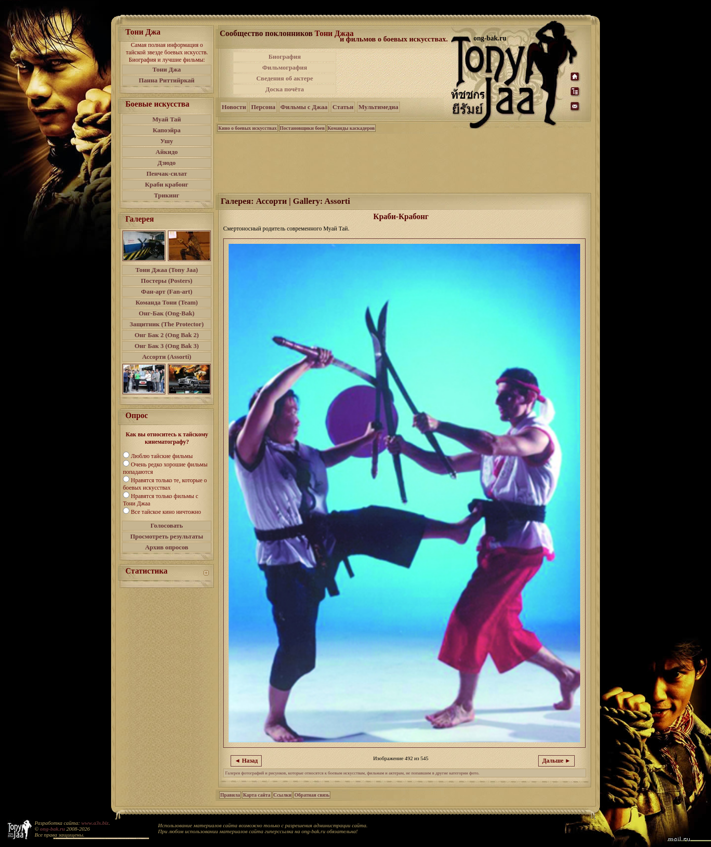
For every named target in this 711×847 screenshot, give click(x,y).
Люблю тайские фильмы (162, 456)
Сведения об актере (284, 78)
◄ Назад (246, 760)
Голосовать (167, 525)
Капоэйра (167, 130)
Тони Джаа (334, 33)
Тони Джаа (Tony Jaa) (166, 269)
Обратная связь (311, 795)
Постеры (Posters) (166, 280)
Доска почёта (284, 89)
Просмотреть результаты (166, 536)
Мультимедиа (378, 107)
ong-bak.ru (52, 829)
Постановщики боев (302, 128)
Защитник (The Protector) (167, 324)
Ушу (166, 141)
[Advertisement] (394, 73)
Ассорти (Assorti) (167, 356)
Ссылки (283, 795)
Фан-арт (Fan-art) (167, 291)
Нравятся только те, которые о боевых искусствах (165, 484)
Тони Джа (167, 69)
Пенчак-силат (166, 173)
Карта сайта (256, 795)
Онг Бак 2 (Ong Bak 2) (166, 335)
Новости (234, 107)
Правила (230, 795)
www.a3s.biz (95, 823)
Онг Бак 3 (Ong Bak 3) (166, 345)
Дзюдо (167, 162)
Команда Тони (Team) (166, 302)
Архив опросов (167, 547)
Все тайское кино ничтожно (166, 511)
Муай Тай (166, 119)
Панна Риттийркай (167, 80)
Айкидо (167, 151)
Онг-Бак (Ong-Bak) (167, 313)
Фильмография (284, 67)
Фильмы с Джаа (303, 107)
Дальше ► (556, 760)
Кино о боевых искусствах (247, 128)
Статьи (343, 107)
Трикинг (166, 195)
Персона (263, 107)
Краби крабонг (167, 184)
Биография (285, 56)
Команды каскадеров (351, 128)
